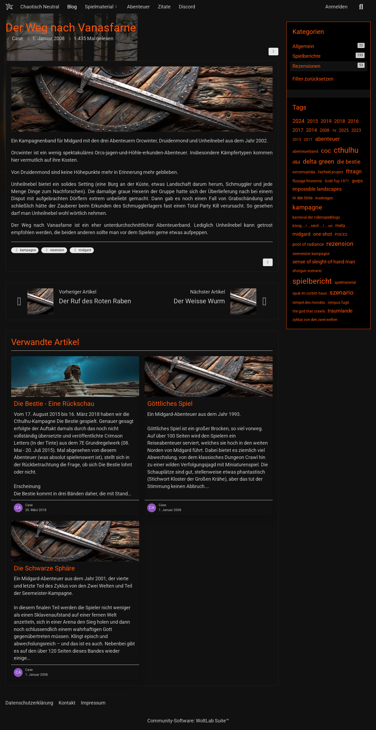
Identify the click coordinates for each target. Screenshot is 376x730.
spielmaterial (345, 282)
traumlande (340, 311)
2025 (344, 130)
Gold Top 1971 (337, 181)
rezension (54, 250)
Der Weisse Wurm (199, 301)
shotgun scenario (307, 271)
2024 (298, 121)
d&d (296, 162)
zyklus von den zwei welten (314, 319)
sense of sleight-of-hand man (323, 261)
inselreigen (324, 198)
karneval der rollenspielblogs (316, 217)
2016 (353, 121)
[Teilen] (273, 51)
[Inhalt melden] (268, 262)
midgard (81, 250)
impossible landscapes (317, 189)
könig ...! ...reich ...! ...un (312, 226)
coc (326, 150)
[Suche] (361, 7)
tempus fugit (338, 302)
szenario (341, 292)
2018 (339, 121)
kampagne (25, 250)
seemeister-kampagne (311, 253)
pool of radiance (308, 244)
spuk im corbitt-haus (309, 293)
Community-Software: (188, 720)
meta (340, 225)
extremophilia (303, 172)
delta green (318, 161)
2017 (297, 130)
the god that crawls (308, 311)
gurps (357, 180)
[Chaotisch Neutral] (9, 7)
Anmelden (336, 6)
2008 (324, 130)
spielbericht (312, 281)
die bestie (349, 161)
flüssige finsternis (307, 181)
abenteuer (327, 139)
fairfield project (330, 172)
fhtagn (354, 171)
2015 (312, 121)
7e (334, 130)
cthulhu (346, 150)
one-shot (322, 234)
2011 (308, 139)
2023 (356, 130)
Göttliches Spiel (170, 403)
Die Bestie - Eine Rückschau (54, 403)
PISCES (341, 234)
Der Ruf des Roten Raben (95, 301)
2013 (296, 139)
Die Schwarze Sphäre (44, 568)
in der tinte (302, 197)
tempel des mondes (308, 302)
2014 (311, 130)
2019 (326, 121)
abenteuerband (305, 151)
